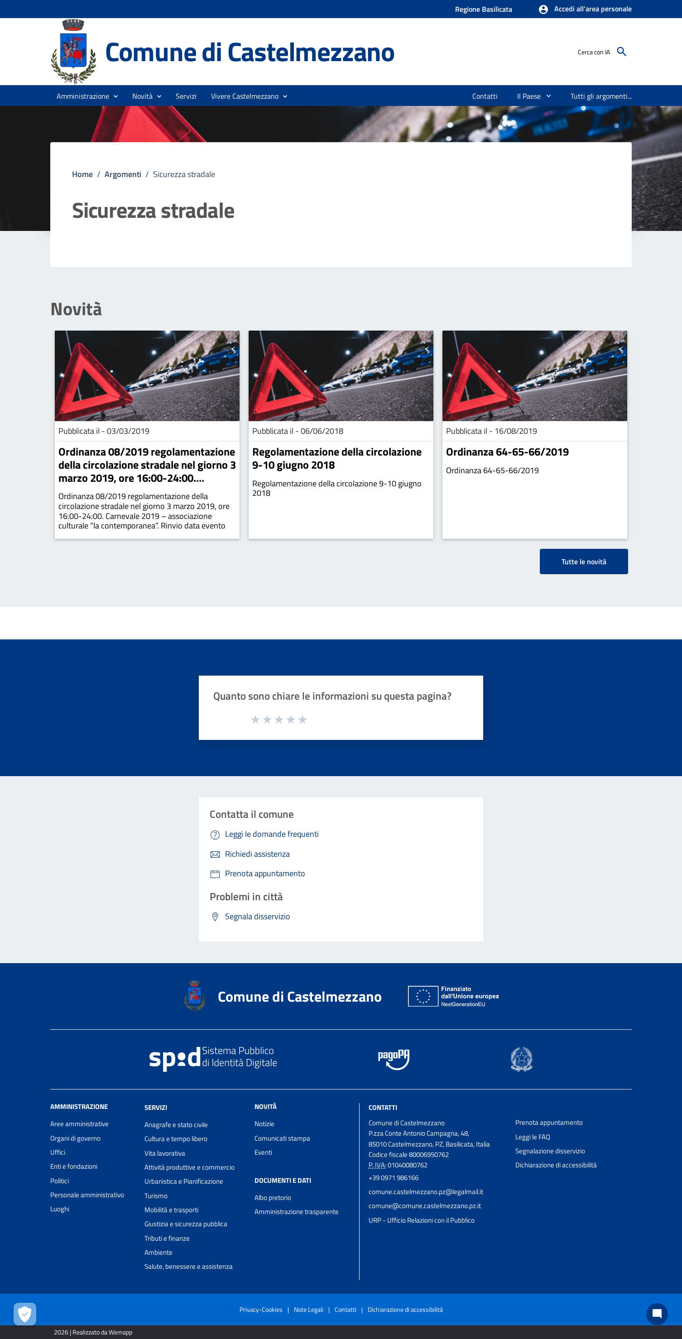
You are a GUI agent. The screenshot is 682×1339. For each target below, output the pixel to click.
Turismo (156, 1195)
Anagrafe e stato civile (176, 1124)
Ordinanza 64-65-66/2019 (507, 451)
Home (82, 174)
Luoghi (59, 1209)
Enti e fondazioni (73, 1166)
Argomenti (123, 174)
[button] (585, 9)
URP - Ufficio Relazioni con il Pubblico (422, 1220)
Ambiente (158, 1252)
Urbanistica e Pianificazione (183, 1181)
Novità (76, 309)
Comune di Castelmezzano (249, 51)
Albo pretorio (273, 1197)
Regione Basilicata (483, 9)
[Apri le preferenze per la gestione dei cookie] (25, 1314)
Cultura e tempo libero (175, 1138)
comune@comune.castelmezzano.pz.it (425, 1205)
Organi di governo (75, 1138)
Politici (59, 1181)
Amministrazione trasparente (297, 1211)
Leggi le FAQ (532, 1137)
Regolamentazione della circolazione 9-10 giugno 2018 (337, 458)
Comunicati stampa (282, 1138)
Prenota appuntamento (549, 1122)
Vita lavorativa (164, 1153)
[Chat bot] (657, 1314)
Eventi (263, 1152)
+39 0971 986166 (393, 1177)
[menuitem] (485, 96)
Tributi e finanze (167, 1238)
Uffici (57, 1152)
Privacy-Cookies (261, 1309)
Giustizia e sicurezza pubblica (185, 1224)
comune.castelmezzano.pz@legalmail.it (426, 1191)
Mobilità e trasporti (171, 1210)
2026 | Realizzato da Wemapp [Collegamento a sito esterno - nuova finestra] (93, 1332)
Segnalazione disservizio (550, 1151)
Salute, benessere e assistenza (188, 1266)
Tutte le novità (584, 561)
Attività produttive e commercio (189, 1167)
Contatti (383, 1107)
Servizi (155, 1107)
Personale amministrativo (87, 1195)
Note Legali (308, 1309)
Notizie (264, 1123)
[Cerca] (622, 52)
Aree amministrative (79, 1123)
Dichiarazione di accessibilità (556, 1165)
